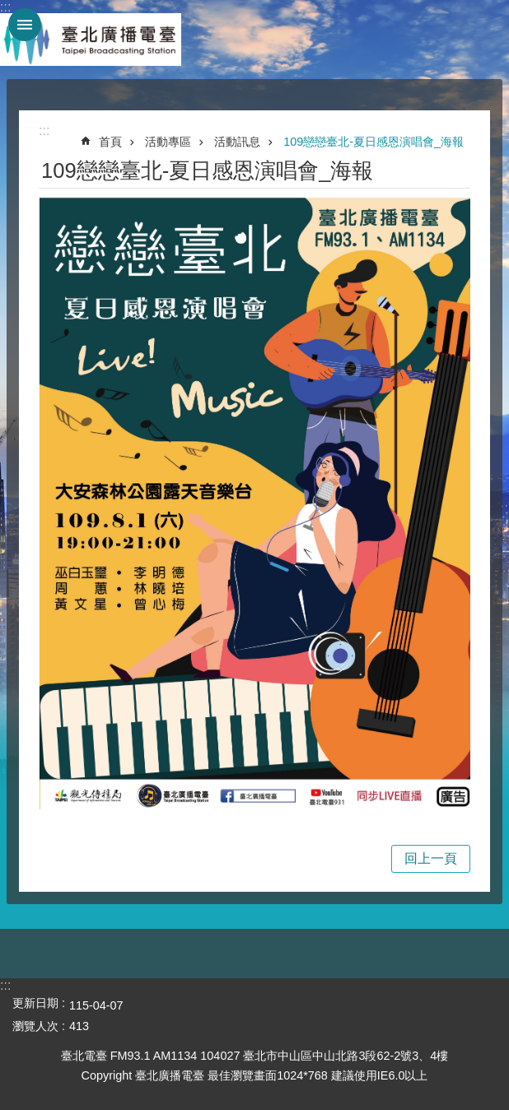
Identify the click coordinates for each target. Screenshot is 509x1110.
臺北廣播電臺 (90, 39)
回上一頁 (430, 858)
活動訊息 (237, 141)
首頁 (110, 141)
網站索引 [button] (24, 24)
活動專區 (168, 141)
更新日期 (35, 1003)
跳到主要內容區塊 (8, 8)
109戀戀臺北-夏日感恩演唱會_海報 (373, 141)
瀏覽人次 (35, 1026)
